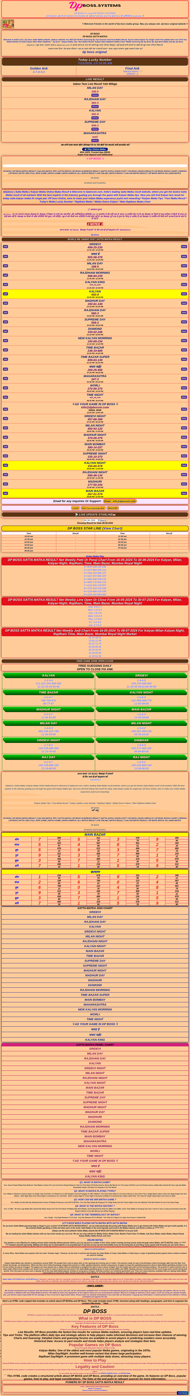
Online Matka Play (95, 557)
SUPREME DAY (95, 961)
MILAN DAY (95, 917)
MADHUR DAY (95, 975)
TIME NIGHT (95, 1019)
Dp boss (95, 235)
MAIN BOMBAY (95, 1000)
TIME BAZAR (95, 956)
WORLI (95, 1014)
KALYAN (95, 927)
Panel (184, 247)
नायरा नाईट (95, 1035)
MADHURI (95, 980)
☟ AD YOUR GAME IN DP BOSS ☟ (95, 1024)
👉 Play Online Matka (95, 149)
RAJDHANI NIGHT (95, 941)
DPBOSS (103, 1373)
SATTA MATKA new (19, 1279)
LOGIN (75, 508)
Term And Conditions (100, 1390)
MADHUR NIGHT (95, 971)
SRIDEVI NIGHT (95, 932)
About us (91, 1389)
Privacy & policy (87, 1390)
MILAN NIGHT (95, 936)
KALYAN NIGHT (95, 946)
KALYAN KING (95, 1040)
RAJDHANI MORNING (95, 990)
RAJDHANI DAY (95, 922)
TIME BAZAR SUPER (95, 995)
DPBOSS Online (112, 1373)
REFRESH (182, 1393)
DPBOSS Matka (125, 1373)
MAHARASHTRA (95, 1005)
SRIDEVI (95, 912)
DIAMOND (95, 985)
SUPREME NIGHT (95, 966)
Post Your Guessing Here (93, 508)
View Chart (112, 528)
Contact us (98, 1389)
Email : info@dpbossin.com (120, 501)
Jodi (5, 247)
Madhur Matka (7, 1279)
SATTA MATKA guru (32, 1279)
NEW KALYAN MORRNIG (95, 1010)
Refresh (95, 95)
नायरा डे (95, 1030)
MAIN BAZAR (95, 951)
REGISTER (112, 508)
